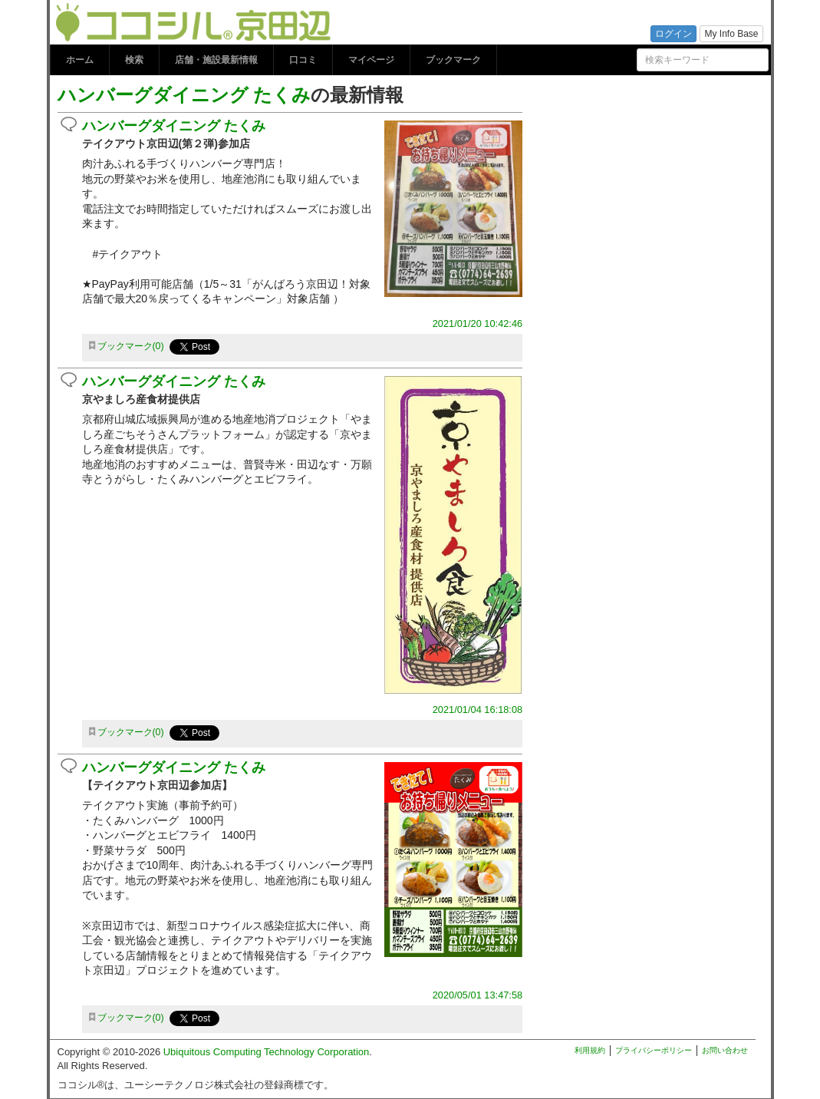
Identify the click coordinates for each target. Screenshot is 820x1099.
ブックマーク (453, 59)
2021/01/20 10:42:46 (477, 323)
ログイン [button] (673, 33)
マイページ (371, 59)
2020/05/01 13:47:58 (477, 995)
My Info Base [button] (731, 33)
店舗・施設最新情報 (216, 59)
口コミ (303, 59)
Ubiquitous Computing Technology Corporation (266, 1052)
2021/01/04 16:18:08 (477, 709)
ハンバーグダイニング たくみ (184, 94)
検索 (134, 59)
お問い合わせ (725, 1050)
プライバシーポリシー (653, 1050)
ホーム (80, 59)
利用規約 (590, 1050)
